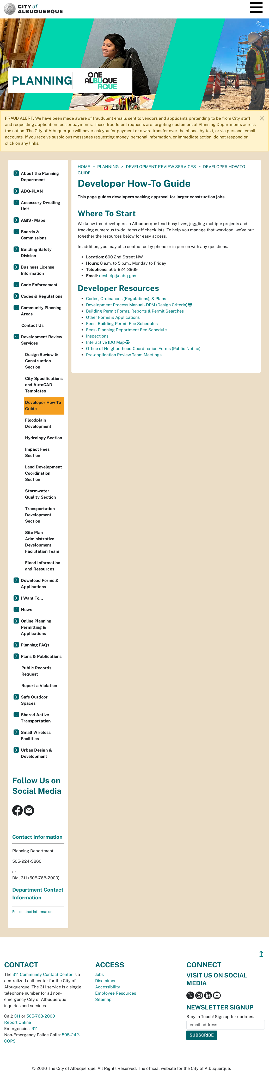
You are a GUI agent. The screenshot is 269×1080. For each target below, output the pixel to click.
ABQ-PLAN (32, 191)
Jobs (99, 974)
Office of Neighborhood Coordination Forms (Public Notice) (143, 348)
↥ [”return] (261, 954)
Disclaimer (105, 980)
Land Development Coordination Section (43, 473)
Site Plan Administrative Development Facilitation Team (42, 542)
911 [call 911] (35, 1028)
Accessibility (107, 986)
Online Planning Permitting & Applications (36, 627)
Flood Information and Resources (42, 565)
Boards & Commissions (33, 234)
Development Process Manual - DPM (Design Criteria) (136, 304)
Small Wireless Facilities (36, 735)
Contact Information (37, 837)
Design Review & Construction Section (41, 361)
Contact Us (32, 325)
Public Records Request (36, 671)
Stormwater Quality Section (40, 494)
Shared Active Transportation (36, 717)
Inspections (97, 336)
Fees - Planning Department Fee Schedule (126, 329)
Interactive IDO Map (105, 342)
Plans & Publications (41, 656)
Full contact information (32, 912)
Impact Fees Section (37, 452)
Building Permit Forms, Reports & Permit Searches (135, 311)
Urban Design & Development (36, 753)
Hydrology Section (43, 437)
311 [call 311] (17, 1016)
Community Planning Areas (41, 310)
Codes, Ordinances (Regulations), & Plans (126, 298)
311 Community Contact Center (42, 974)
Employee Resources (115, 993)
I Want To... (32, 598)
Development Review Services (161, 166)
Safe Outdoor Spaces (34, 700)
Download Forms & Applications (40, 583)
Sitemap (103, 999)
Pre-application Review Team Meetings (124, 354)
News (26, 609)
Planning (108, 166)
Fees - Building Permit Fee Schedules (122, 323)
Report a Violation (39, 685)
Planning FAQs (35, 645)
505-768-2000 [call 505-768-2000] (40, 1016)
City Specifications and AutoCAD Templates (44, 384)
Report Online (17, 1022)
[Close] (262, 118)
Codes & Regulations (41, 296)
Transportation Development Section (40, 515)
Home (84, 166)
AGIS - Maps (33, 220)
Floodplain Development (38, 423)
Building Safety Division (36, 252)
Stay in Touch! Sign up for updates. (220, 1016)
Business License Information (37, 270)
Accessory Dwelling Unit (40, 205)
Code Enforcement (39, 284)
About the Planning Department (40, 176)
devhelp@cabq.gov (117, 275)
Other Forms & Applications (113, 317)
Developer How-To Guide (43, 405)
